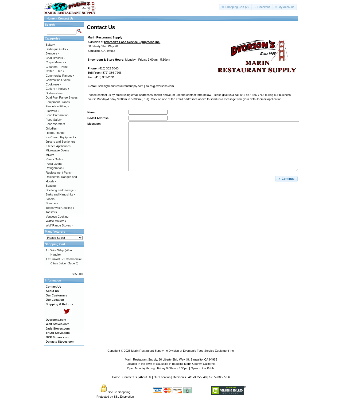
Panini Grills (54, 159)
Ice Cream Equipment (61, 137)
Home (50, 18)
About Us (145, 377)
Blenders (52, 53)
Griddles (52, 128)
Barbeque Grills (57, 49)
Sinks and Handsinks (60, 194)
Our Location (162, 377)
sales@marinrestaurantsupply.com (120, 86)
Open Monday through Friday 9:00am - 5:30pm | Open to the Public (171, 368)
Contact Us (65, 18)
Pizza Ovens (54, 163)
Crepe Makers (56, 62)
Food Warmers (55, 124)
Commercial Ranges (60, 75)
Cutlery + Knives (57, 88)
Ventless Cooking (57, 216)
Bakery (50, 44)
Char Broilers (55, 58)
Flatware (52, 110)
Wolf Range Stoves (59, 225)
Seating (51, 185)
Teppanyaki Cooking (60, 207)
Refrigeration (55, 168)
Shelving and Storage (61, 190)
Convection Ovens (59, 79)
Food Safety (53, 119)
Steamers (52, 203)
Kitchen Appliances (58, 146)
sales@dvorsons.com (160, 86)
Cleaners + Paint (57, 66)
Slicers (50, 199)
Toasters (51, 212)
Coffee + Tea (55, 71)
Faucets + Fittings (57, 106)
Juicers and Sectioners (60, 141)
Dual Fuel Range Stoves (61, 97)
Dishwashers (54, 93)
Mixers (50, 154)
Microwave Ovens (57, 150)
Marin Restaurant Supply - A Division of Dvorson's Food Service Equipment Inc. (183, 350)
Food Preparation (57, 115)
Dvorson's (179, 377)
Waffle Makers (56, 220)
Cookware (53, 84)
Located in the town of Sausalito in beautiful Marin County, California (171, 363)
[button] (235, 7)
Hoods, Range (55, 132)
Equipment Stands (58, 102)
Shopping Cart (55, 244)
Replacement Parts (59, 172)
